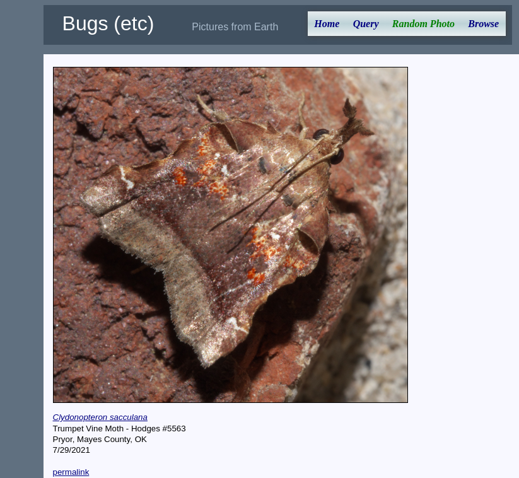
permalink (71, 472)
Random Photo (423, 23)
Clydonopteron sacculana (100, 417)
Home (326, 23)
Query (366, 23)
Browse (483, 23)
